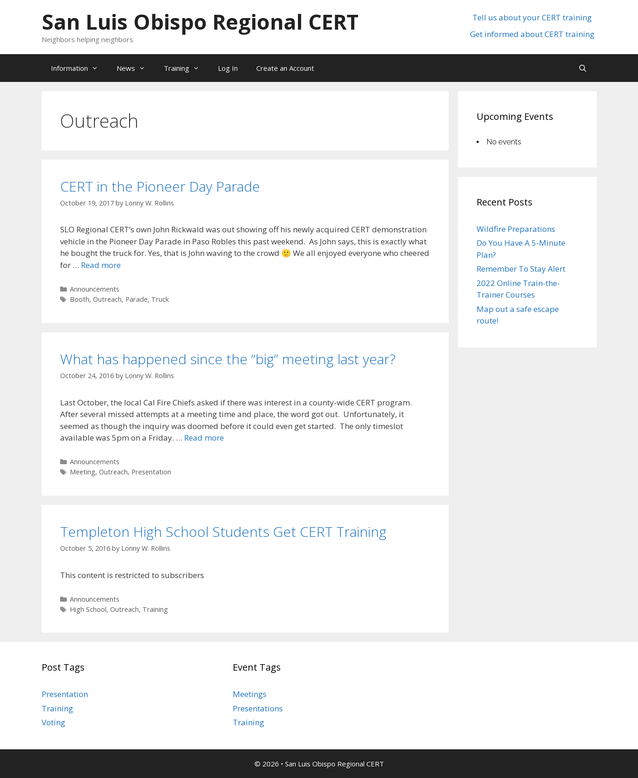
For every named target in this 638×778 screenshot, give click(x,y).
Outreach (107, 299)
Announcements (94, 289)
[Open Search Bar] (582, 68)
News (136, 68)
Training (186, 68)
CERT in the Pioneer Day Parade (160, 186)
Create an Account (285, 68)
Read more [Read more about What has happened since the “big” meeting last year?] (204, 437)
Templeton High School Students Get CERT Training (223, 531)
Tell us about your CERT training (532, 17)
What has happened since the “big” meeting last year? (228, 358)
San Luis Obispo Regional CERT (200, 21)
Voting (53, 722)
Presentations (258, 708)
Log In (228, 68)
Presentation (151, 471)
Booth (79, 299)
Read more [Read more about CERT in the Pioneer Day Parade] (101, 265)
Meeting (82, 471)
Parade (136, 299)
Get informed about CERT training (532, 34)
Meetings (249, 694)
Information (79, 68)
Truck (160, 299)
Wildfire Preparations (516, 229)
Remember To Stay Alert (521, 268)
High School (88, 609)
